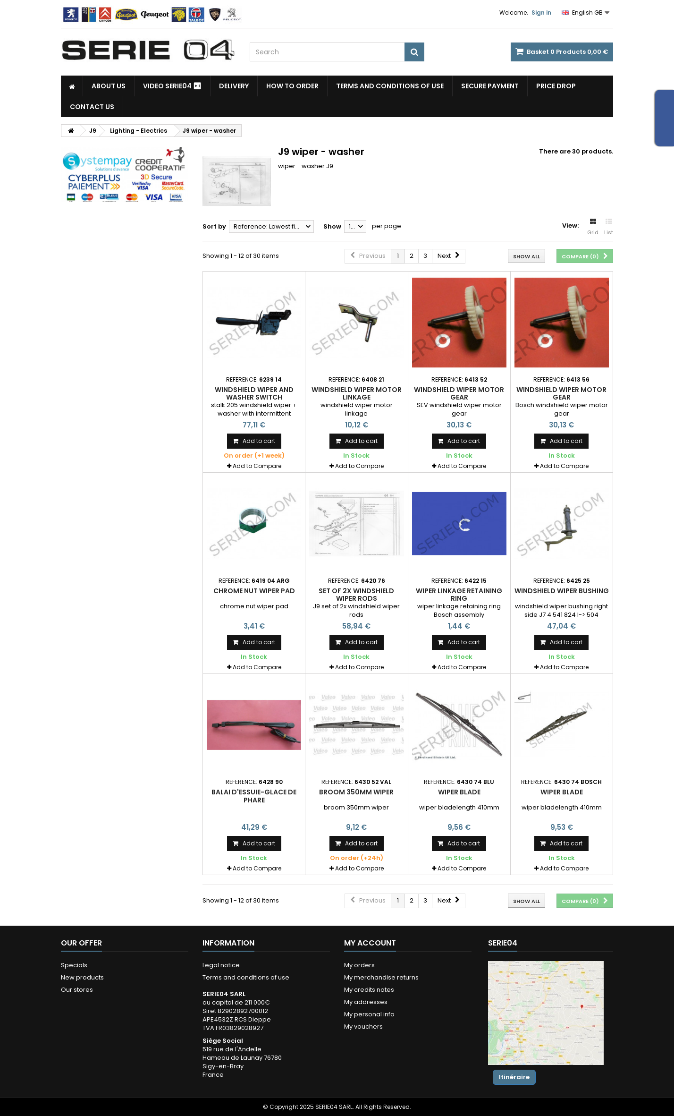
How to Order (292, 86)
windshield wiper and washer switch (254, 393)
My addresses (366, 1001)
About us (109, 86)
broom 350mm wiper (356, 792)
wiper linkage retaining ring (459, 594)
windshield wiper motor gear (459, 393)
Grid (592, 227)
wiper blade (459, 792)
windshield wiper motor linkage (357, 393)
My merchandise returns (381, 977)
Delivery (234, 86)
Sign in (541, 13)
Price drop (556, 86)
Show (332, 226)
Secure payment (490, 86)
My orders (359, 965)
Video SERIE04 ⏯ (172, 86)
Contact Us (92, 106)
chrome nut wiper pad (254, 591)
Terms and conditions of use (390, 86)
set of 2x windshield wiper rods (356, 594)
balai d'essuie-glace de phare (253, 795)
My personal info (369, 1014)
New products (82, 977)
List (608, 227)
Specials (74, 965)
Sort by (214, 226)
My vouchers (363, 1026)
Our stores (77, 989)
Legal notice (221, 965)
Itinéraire (514, 1077)
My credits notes (369, 989)
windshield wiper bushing (561, 591)
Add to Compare (257, 466)
